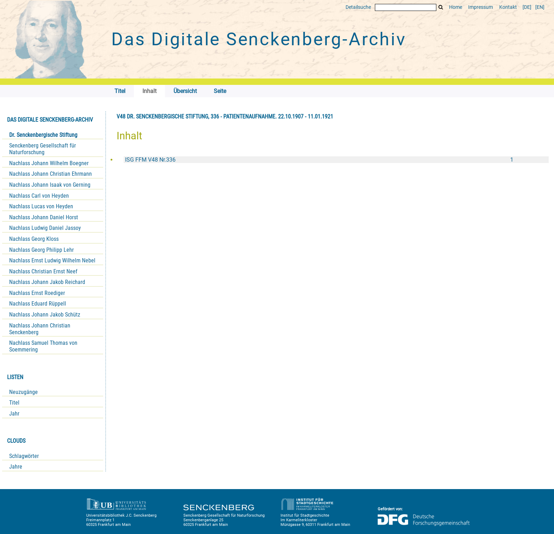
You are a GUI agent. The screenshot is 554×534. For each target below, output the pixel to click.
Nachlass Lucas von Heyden (41, 206)
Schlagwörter (24, 456)
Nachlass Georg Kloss (34, 239)
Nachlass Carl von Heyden (39, 195)
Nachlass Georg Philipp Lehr (41, 249)
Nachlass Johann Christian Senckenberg (39, 329)
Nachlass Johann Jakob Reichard (47, 282)
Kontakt (508, 7)
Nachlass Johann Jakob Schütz (44, 314)
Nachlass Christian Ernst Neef (43, 271)
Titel (14, 402)
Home (455, 7)
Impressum (480, 7)
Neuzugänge (23, 392)
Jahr (14, 413)
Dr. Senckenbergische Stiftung (43, 135)
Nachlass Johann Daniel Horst (43, 217)
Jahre (15, 466)
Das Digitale (258, 39)
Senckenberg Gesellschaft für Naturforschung (42, 149)
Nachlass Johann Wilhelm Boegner (49, 163)
